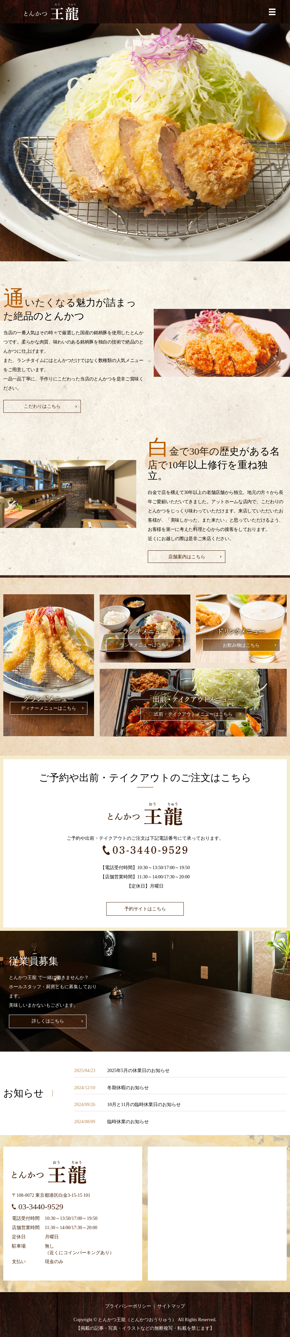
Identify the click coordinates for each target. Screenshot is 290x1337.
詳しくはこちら (48, 1021)
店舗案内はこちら (186, 556)
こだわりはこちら (42, 406)
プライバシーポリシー (128, 1306)
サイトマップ (171, 1306)
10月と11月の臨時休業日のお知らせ (144, 1104)
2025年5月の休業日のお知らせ (138, 1070)
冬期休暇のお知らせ (128, 1087)
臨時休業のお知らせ (128, 1121)
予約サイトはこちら (145, 908)
